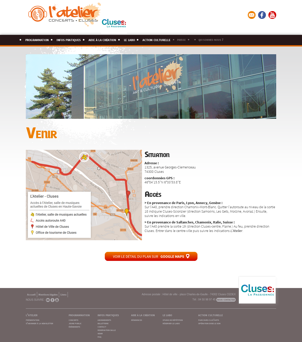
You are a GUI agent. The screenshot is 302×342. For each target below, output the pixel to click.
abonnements (104, 319)
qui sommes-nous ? (210, 39)
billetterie (103, 323)
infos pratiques (69, 39)
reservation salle (107, 329)
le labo (129, 39)
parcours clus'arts (208, 319)
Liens (63, 294)
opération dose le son (209, 323)
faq (99, 336)
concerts (73, 319)
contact (102, 326)
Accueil (31, 294)
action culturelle (156, 39)
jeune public (75, 323)
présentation (32, 319)
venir (100, 333)
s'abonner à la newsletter (39, 323)
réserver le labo (171, 323)
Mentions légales (48, 294)
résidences (136, 319)
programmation (37, 39)
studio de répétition (173, 319)
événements (74, 326)
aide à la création (102, 39)
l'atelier (31, 315)
